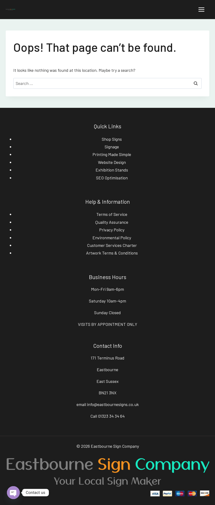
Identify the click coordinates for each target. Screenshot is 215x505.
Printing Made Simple (111, 154)
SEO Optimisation (112, 177)
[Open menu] (201, 9)
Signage (112, 146)
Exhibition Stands (112, 169)
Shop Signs (112, 139)
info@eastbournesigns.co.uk (113, 404)
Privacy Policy (111, 229)
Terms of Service (111, 214)
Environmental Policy (111, 237)
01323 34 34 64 (111, 416)
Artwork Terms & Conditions (112, 252)
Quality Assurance (111, 222)
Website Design (112, 162)
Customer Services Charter (112, 245)
